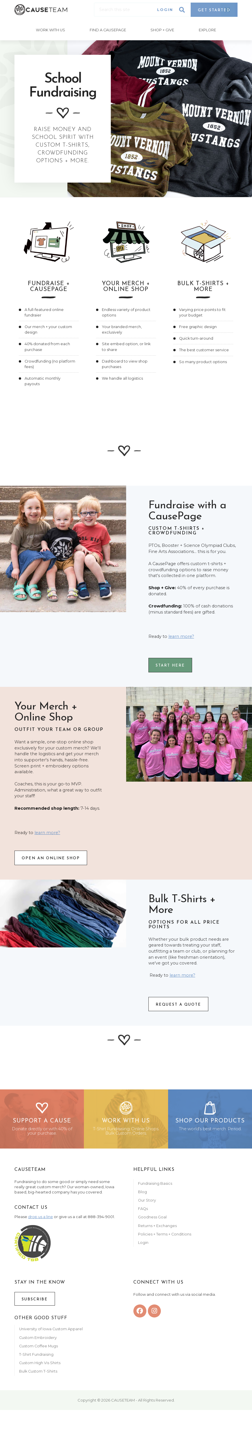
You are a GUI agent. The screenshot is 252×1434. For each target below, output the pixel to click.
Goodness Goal (152, 1220)
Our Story (147, 1204)
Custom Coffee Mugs (38, 1349)
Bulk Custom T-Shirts (38, 1375)
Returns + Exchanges (157, 1229)
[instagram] (154, 1314)
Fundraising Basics (155, 1186)
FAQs (143, 1212)
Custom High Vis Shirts (40, 1366)
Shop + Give (162, 29)
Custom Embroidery (38, 1341)
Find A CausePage (107, 29)
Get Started (214, 10)
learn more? (181, 635)
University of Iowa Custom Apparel (51, 1332)
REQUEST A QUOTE (178, 1003)
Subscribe (35, 1303)
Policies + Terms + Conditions (164, 1237)
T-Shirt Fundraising (36, 1358)
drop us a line (40, 1220)
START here (170, 664)
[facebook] (139, 1314)
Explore (208, 29)
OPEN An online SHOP (51, 857)
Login (165, 10)
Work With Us (50, 29)
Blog (142, 1195)
